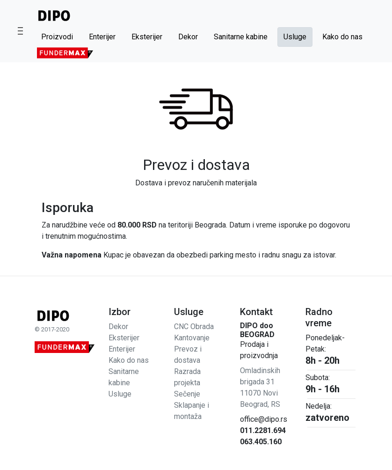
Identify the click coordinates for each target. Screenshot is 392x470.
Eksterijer (146, 36)
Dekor (188, 36)
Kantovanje (192, 337)
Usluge (294, 36)
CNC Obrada (194, 326)
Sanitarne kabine (241, 36)
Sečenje (187, 393)
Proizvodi (57, 36)
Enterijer (102, 36)
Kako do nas (342, 36)
